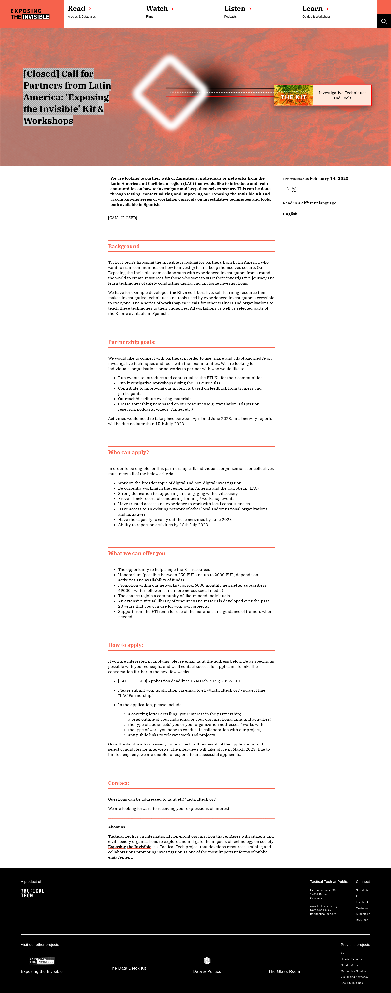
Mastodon (362, 908)
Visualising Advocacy (354, 976)
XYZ (343, 953)
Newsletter (363, 890)
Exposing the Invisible (158, 262)
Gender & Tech (350, 965)
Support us (363, 913)
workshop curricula (180, 302)
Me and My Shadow (354, 971)
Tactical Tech (121, 836)
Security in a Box (352, 982)
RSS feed (362, 919)
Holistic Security (351, 959)
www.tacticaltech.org (323, 906)
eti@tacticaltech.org (220, 690)
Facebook (362, 902)
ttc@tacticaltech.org (323, 913)
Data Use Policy (320, 909)
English (290, 214)
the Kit (176, 292)
